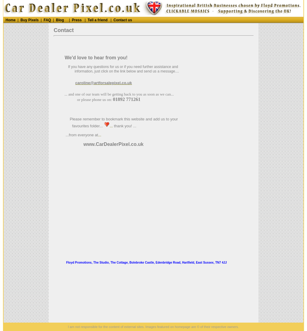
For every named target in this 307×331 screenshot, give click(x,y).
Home (11, 20)
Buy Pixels (29, 20)
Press (77, 20)
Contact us (123, 20)
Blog (60, 20)
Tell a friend (97, 20)
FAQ (47, 20)
